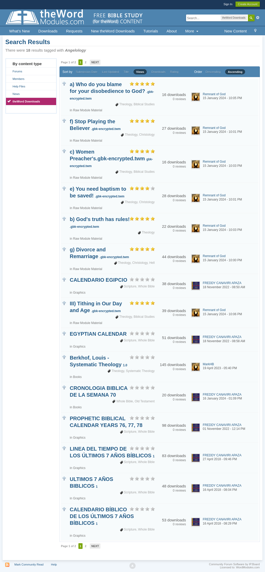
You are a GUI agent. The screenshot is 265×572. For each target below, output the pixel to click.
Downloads (47, 31)
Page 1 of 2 (68, 62)
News (16, 93)
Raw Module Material (87, 110)
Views (140, 71)
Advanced (258, 18)
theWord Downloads (26, 101)
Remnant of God (214, 94)
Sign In (228, 4)
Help (54, 564)
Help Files (18, 86)
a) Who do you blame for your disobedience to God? (112, 90)
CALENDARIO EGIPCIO (98, 280)
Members (18, 78)
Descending (212, 71)
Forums (17, 71)
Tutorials (150, 31)
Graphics (79, 292)
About (172, 31)
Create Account (247, 4)
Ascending (235, 71)
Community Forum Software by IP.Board (234, 564)
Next (95, 62)
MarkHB (208, 364)
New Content (235, 31)
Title (126, 71)
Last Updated (110, 71)
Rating (174, 71)
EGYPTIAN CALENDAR (98, 334)
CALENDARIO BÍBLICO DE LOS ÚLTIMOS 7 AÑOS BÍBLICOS (102, 516)
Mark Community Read (28, 564)
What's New (19, 31)
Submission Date (86, 71)
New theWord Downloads (113, 31)
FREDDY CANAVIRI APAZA (222, 283)
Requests (74, 31)
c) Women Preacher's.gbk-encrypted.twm (111, 158)
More (192, 31)
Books (77, 377)
